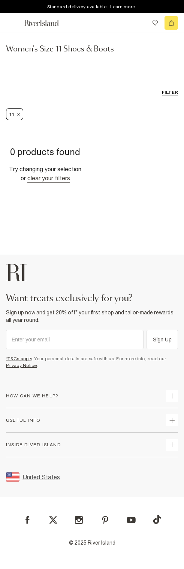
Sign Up (162, 340)
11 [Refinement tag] (14, 114)
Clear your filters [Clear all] (48, 178)
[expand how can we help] (172, 396)
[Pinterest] (105, 520)
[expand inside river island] (172, 445)
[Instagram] (79, 520)
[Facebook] (27, 520)
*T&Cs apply (19, 358)
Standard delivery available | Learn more (91, 6)
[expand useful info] (172, 420)
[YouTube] (131, 520)
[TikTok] (157, 519)
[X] (53, 520)
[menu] (12, 23)
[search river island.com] (140, 23)
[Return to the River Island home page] (46, 23)
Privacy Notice (21, 365)
